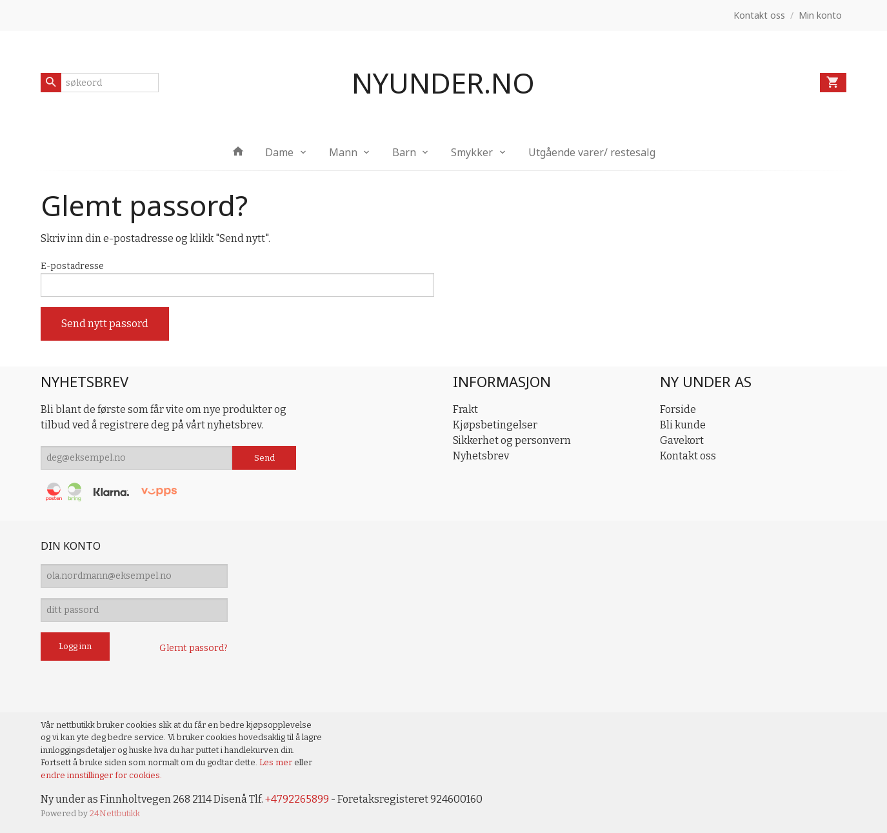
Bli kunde (683, 425)
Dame (279, 152)
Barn (404, 152)
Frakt (465, 409)
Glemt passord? (193, 648)
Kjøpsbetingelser (495, 425)
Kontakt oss (688, 456)
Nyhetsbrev (481, 456)
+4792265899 (297, 799)
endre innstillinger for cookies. (101, 775)
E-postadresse (72, 266)
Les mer (276, 762)
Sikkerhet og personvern (512, 440)
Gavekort (682, 440)
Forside (678, 409)
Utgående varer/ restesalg (591, 152)
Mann (343, 152)
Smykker (472, 152)
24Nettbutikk (115, 813)
